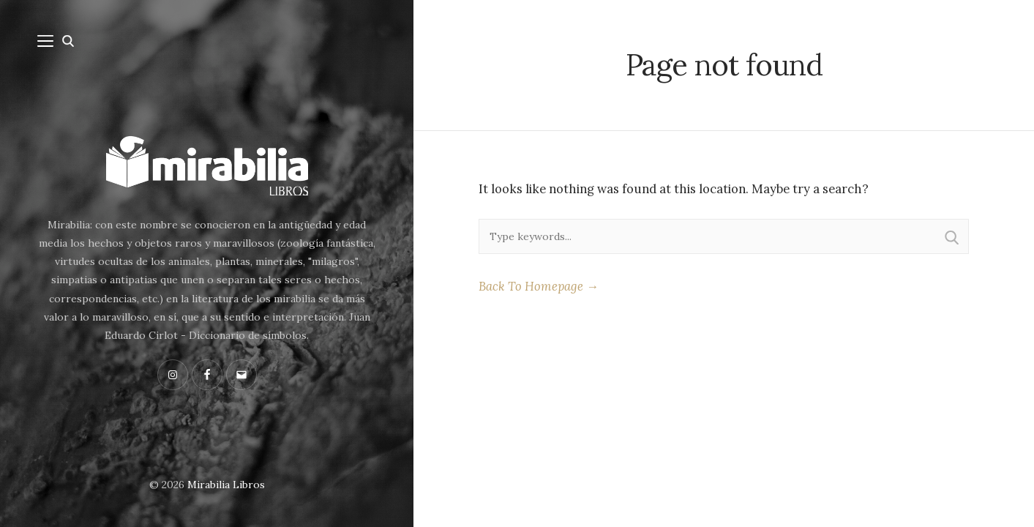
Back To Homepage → (539, 286)
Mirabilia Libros (226, 484)
